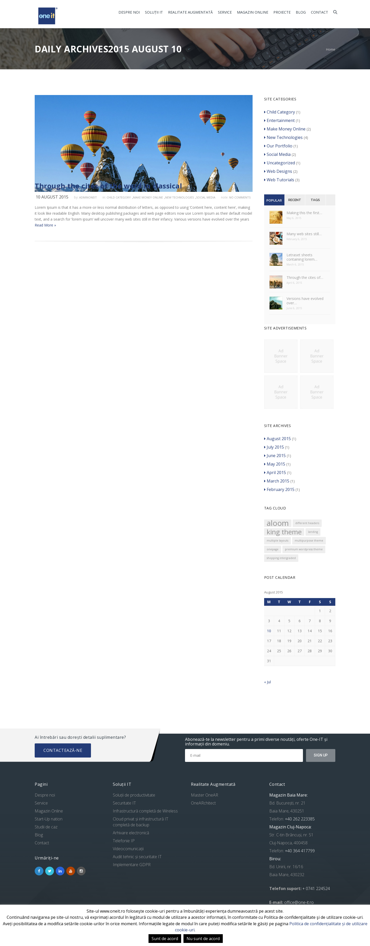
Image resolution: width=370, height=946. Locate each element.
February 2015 (279, 489)
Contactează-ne (62, 750)
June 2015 (275, 455)
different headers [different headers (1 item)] (307, 523)
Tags (315, 200)
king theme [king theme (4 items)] (284, 532)
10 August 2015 (52, 197)
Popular (274, 200)
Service (225, 12)
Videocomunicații (128, 849)
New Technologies (179, 197)
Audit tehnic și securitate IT (137, 856)
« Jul (267, 681)
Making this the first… (304, 213)
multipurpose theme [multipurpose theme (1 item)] (309, 540)
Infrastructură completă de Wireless (145, 811)
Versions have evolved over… (304, 300)
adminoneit (88, 197)
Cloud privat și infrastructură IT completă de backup (140, 822)
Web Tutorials (279, 180)
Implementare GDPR (132, 864)
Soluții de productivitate (134, 795)
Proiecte (282, 12)
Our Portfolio (278, 146)
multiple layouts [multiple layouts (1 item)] (277, 540)
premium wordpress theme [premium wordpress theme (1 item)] (304, 549)
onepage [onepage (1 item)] (273, 549)
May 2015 (274, 464)
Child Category (119, 197)
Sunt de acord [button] (165, 938)
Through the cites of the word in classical (108, 185)
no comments (240, 197)
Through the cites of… (304, 277)
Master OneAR (204, 795)
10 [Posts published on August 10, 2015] (269, 630)
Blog (301, 12)
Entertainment (279, 120)
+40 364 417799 (299, 851)
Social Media (205, 197)
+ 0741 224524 (316, 888)
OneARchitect (203, 803)
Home (330, 49)
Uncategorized (279, 163)
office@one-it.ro (299, 902)
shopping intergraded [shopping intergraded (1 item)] (281, 558)
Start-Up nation (48, 819)
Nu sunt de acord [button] (203, 938)
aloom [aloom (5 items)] (278, 523)
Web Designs (278, 171)
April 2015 (275, 472)
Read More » (45, 225)
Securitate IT (124, 803)
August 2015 (277, 438)
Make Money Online (148, 197)
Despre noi (129, 12)
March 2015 (276, 481)
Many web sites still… (304, 234)
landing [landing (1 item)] (313, 532)
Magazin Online (252, 12)
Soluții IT (154, 12)
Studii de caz (46, 827)
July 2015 (274, 447)
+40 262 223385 (299, 819)
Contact (319, 12)
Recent (294, 200)
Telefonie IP (124, 841)
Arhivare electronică (131, 833)
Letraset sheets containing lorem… (301, 257)
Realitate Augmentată (190, 12)
